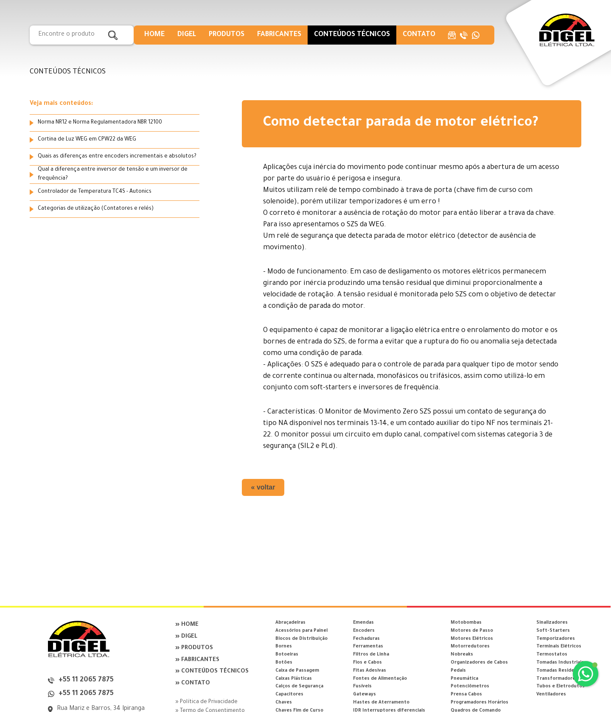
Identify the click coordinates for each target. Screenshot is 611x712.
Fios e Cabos (367, 662)
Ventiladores (551, 694)
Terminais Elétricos (558, 646)
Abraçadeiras (290, 622)
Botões (283, 662)
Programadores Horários (479, 702)
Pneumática (464, 678)
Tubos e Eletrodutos (560, 686)
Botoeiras (286, 654)
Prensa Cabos (466, 694)
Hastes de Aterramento (381, 702)
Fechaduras (366, 639)
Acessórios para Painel (301, 630)
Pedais (458, 670)
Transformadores (557, 678)
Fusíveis (362, 686)
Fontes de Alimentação (380, 678)
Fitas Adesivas (369, 670)
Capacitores (289, 694)
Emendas (363, 622)
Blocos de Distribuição (301, 639)
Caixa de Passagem (297, 670)
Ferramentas (368, 646)
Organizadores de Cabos (479, 662)
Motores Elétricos (472, 639)
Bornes (283, 646)
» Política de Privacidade (206, 702)
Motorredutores (470, 646)
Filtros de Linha (371, 654)
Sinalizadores (552, 622)
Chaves (283, 702)
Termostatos (551, 654)
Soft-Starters (553, 630)
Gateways (364, 694)
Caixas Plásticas (293, 678)
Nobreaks (462, 654)
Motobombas (466, 622)
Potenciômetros (470, 686)
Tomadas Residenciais (561, 670)
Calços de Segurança (299, 686)
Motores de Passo (472, 630)
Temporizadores (555, 639)
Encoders (364, 630)
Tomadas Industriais (560, 662)
